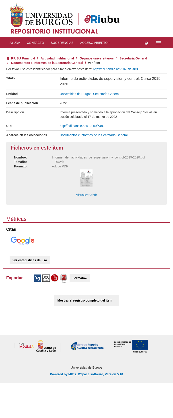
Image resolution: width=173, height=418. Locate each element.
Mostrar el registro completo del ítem (85, 300)
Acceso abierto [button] (95, 42)
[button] (146, 42)
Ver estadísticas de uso (29, 260)
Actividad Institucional (57, 58)
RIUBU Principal (23, 58)
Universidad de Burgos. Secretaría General (89, 94)
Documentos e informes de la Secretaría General (47, 63)
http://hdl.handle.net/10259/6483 (115, 69)
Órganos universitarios (97, 58)
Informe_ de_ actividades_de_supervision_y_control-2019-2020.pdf (98, 157)
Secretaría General (133, 58)
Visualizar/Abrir (86, 195)
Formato (79, 278)
